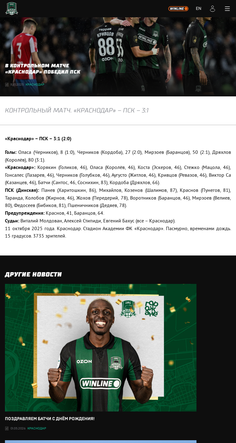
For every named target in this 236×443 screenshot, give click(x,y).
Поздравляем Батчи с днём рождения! (118, 352)
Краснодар (35, 84)
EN (198, 8)
